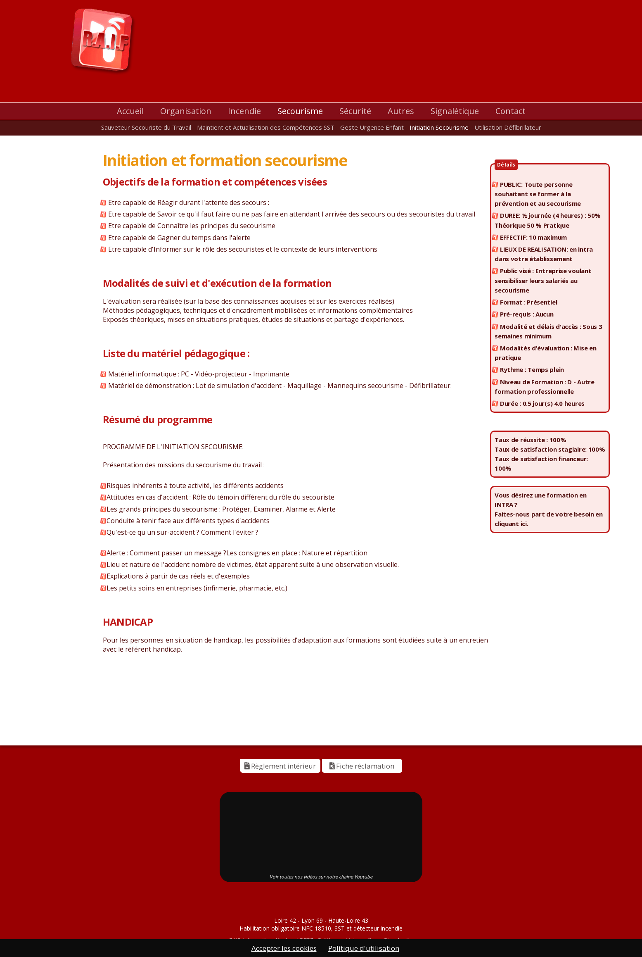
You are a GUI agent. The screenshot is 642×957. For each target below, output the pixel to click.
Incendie (244, 111)
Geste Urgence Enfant (372, 127)
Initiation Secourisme (439, 127)
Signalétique (455, 111)
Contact (510, 111)
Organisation (185, 111)
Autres (401, 111)
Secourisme (300, 111)
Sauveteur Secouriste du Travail (146, 127)
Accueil (130, 111)
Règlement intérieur (280, 766)
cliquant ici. (511, 523)
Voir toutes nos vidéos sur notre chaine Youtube (321, 877)
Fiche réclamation (362, 766)
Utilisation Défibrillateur (507, 127)
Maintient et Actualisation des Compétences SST (265, 127)
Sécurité (355, 111)
